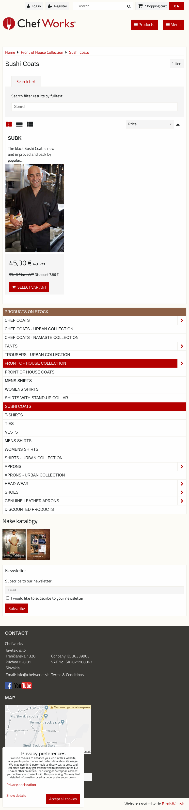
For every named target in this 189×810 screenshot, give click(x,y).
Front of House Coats (29, 372)
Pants (95, 346)
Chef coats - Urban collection (39, 329)
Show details (16, 796)
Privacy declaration (21, 784)
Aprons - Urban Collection (35, 475)
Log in (34, 6)
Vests (11, 432)
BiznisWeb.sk (173, 804)
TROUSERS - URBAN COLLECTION (37, 355)
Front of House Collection (95, 363)
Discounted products (29, 509)
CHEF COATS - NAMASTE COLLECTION (42, 337)
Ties (9, 424)
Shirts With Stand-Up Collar (36, 398)
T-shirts (14, 415)
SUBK (15, 138)
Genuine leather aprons (95, 501)
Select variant (29, 287)
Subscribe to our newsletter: (28, 581)
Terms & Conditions (67, 675)
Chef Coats (95, 320)
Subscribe (17, 608)
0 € (176, 6)
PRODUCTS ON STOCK (26, 312)
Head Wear (95, 484)
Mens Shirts (18, 381)
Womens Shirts (22, 389)
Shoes (95, 492)
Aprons (95, 467)
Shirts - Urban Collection (34, 458)
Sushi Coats (18, 406)
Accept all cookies (63, 799)
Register (57, 6)
